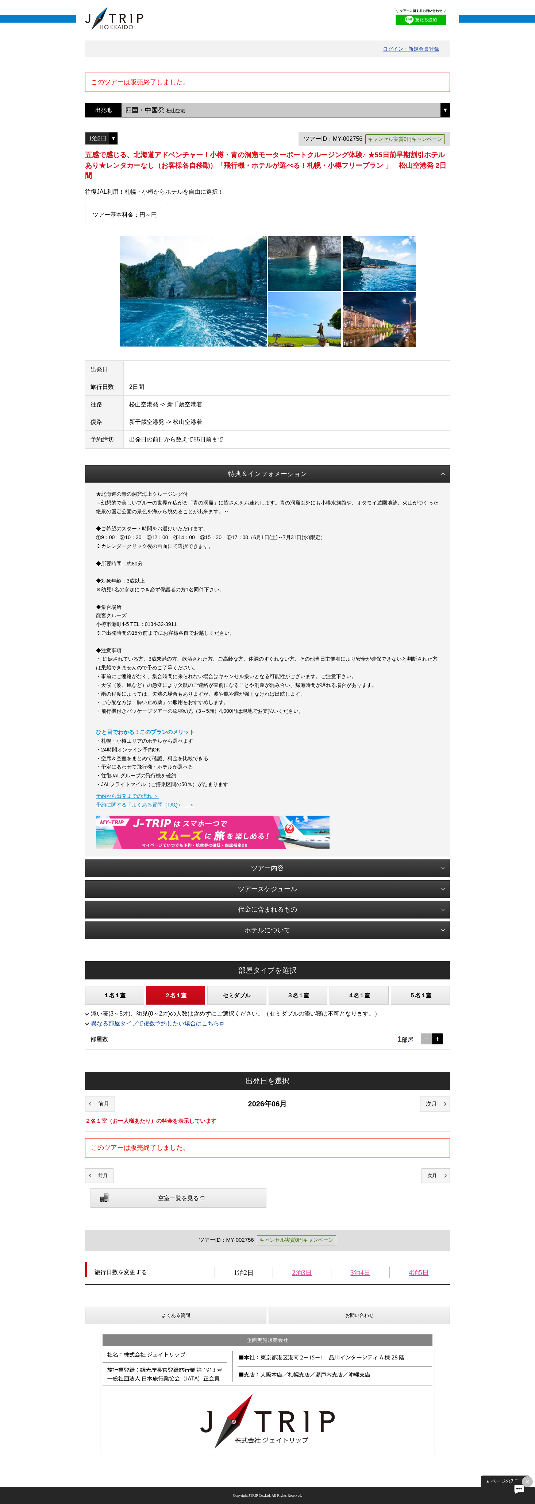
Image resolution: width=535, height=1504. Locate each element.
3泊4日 (360, 1272)
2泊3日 (302, 1272)
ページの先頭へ (507, 1481)
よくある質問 (176, 1315)
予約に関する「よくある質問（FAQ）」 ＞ (145, 805)
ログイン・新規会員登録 (411, 49)
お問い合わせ (359, 1315)
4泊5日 (419, 1272)
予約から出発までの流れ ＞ (127, 796)
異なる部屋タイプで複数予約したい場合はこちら (155, 1023)
